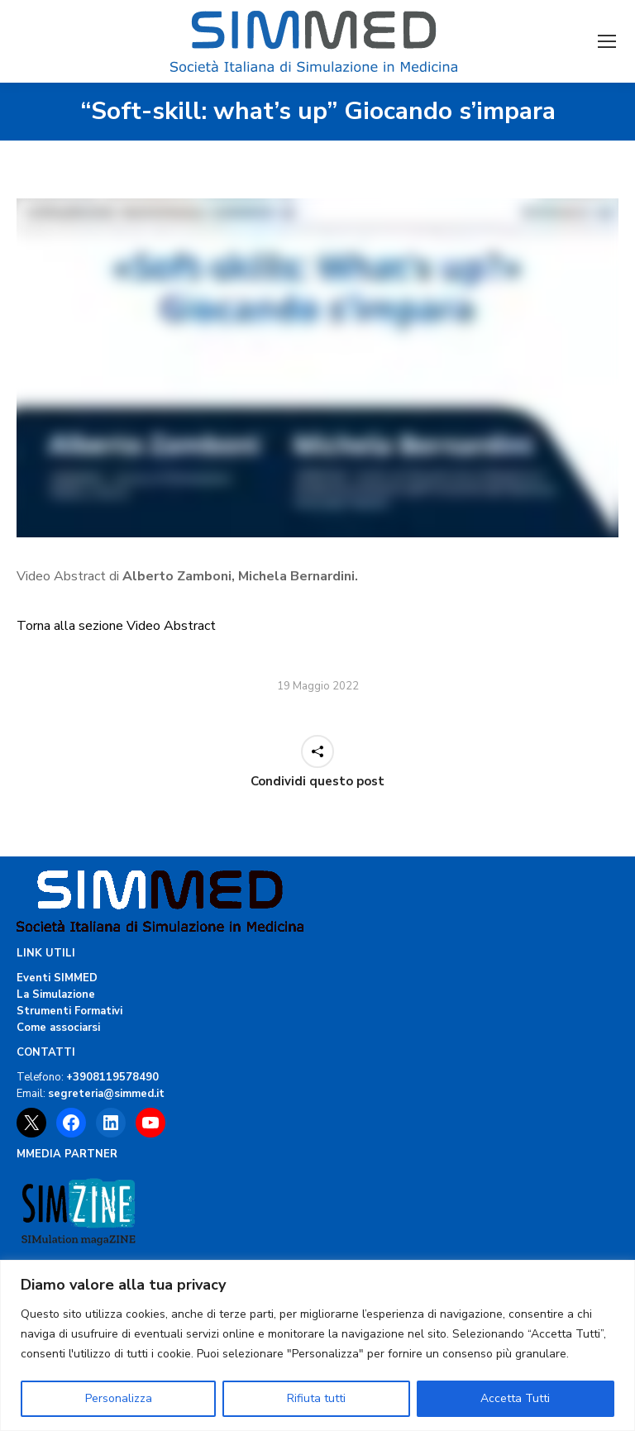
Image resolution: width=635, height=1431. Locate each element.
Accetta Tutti (515, 1398)
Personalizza (118, 1398)
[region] (317, 1345)
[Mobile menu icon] (606, 41)
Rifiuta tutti (316, 1398)
